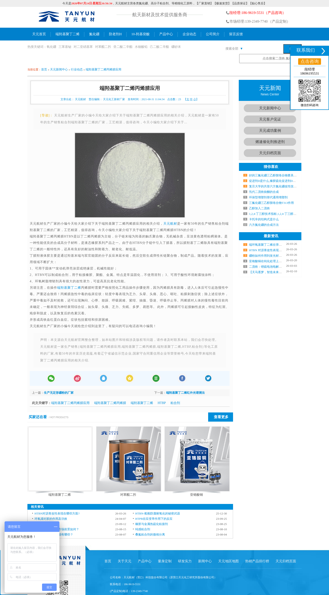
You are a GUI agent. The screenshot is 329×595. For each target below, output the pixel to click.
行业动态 (77, 69)
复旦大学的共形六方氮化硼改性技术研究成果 (278, 186)
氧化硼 (51, 46)
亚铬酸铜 (196, 494)
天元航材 (170, 223)
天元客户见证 (270, 119)
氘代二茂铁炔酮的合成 (264, 192)
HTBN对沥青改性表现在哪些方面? (57, 513)
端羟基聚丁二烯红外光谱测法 (185, 392)
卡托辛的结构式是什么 (264, 219)
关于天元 (124, 561)
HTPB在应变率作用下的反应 (153, 518)
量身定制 (165, 561)
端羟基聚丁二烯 (68, 34)
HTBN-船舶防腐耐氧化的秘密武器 (157, 513)
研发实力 (185, 561)
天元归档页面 (270, 153)
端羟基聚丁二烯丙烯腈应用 (103, 69)
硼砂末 (176, 46)
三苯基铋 (64, 46)
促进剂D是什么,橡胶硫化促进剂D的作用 (275, 181)
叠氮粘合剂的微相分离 (150, 534)
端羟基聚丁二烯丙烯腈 (110, 403)
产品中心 (166, 34)
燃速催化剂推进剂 (270, 142)
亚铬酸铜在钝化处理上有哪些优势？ (273, 261)
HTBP (162, 403)
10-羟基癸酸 (140, 34)
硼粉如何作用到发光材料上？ (268, 255)
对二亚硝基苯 (83, 46)
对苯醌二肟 (103, 46)
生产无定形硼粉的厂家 (59, 392)
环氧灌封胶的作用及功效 (50, 518)
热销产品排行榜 (257, 561)
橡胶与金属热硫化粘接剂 (151, 524)
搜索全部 (234, 48)
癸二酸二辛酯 (123, 46)
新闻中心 (205, 561)
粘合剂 (175, 403)
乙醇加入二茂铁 (259, 208)
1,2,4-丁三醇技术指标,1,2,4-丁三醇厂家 (274, 213)
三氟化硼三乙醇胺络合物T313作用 (271, 203)
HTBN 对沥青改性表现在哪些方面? (272, 250)
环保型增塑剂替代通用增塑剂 (268, 197)
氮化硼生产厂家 (67, 17)
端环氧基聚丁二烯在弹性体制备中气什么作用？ (280, 244)
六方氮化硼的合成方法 (264, 224)
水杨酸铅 (141, 46)
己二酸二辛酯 (159, 46)
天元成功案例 (270, 130)
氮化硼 (94, 34)
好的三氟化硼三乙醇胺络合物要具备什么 (275, 175)
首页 (44, 69)
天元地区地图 (228, 561)
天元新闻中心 (59, 69)
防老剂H (115, 34)
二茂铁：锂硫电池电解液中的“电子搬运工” (277, 266)
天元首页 (39, 34)
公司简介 (213, 34)
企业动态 (189, 34)
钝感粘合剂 (142, 529)
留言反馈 (236, 34)
